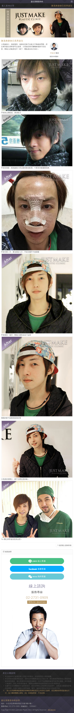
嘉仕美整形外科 (37, 2)
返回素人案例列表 (64, 545)
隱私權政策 (52, 710)
